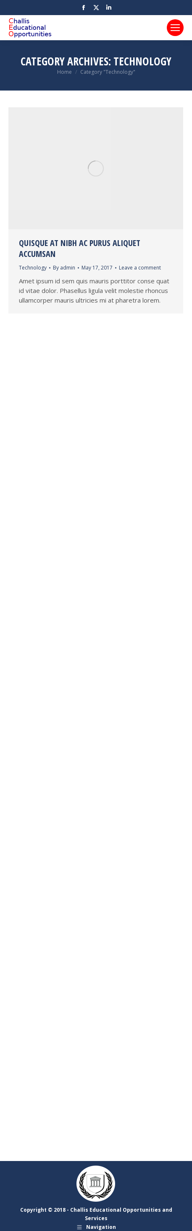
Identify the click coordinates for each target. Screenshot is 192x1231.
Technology (33, 267)
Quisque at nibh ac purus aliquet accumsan (79, 248)
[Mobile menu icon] (175, 27)
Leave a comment (140, 267)
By (64, 267)
